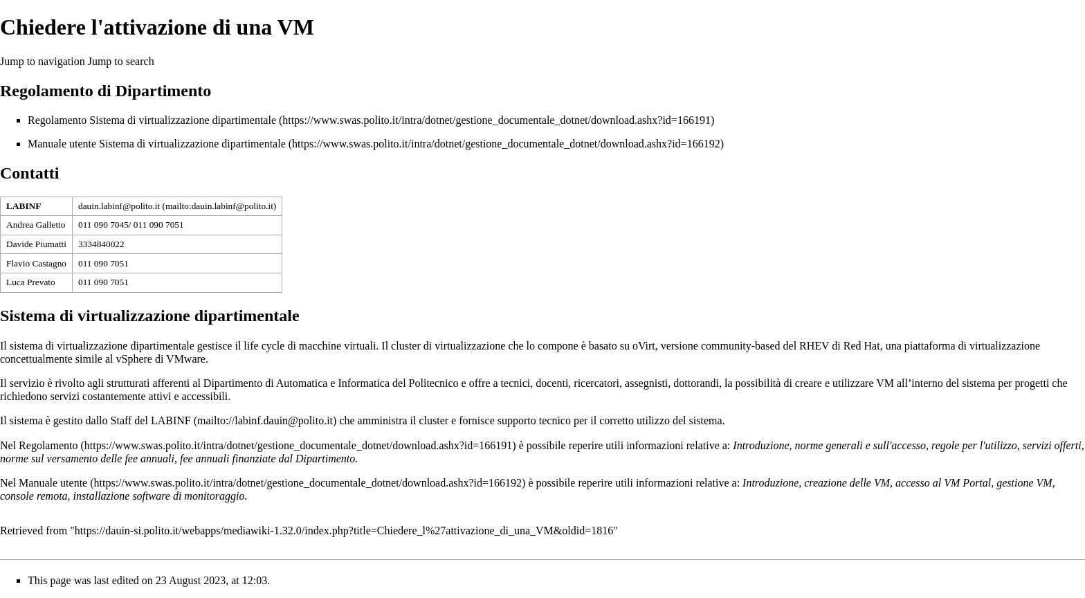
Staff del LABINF (151, 420)
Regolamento (48, 445)
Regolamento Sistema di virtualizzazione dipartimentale (152, 120)
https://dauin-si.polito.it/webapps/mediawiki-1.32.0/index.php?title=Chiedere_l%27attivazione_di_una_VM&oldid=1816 (344, 530)
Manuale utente (53, 483)
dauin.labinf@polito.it (119, 206)
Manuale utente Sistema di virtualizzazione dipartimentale (157, 144)
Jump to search (121, 61)
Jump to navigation (42, 61)
